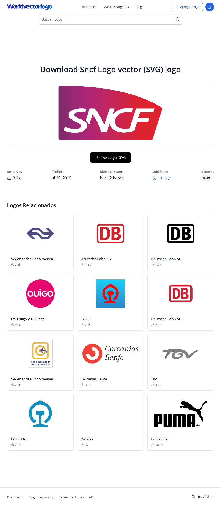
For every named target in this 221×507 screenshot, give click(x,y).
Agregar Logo (187, 7)
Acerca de (47, 497)
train (206, 178)
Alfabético (89, 7)
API (91, 497)
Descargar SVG (110, 157)
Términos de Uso (71, 497)
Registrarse (15, 497)
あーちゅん (162, 177)
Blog (139, 7)
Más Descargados (116, 7)
